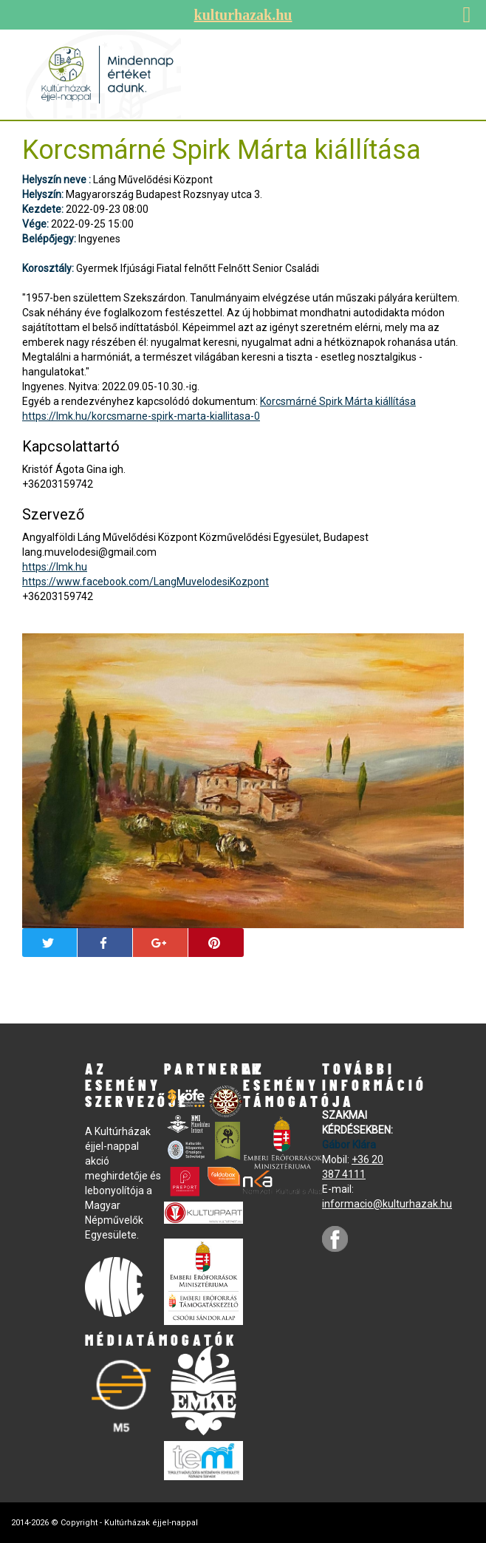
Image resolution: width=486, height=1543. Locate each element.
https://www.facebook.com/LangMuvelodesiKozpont (145, 581)
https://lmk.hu (54, 567)
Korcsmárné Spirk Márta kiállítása (338, 401)
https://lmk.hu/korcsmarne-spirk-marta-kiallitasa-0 (141, 416)
